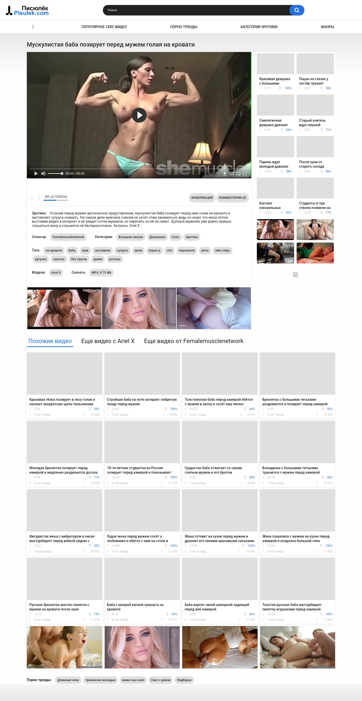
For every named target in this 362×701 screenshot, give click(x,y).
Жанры (327, 27)
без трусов (79, 259)
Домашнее (157, 237)
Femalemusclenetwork (68, 237)
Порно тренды (183, 27)
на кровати (54, 250)
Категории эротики (259, 27)
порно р (154, 250)
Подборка (184, 680)
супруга (122, 250)
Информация (202, 198)
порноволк (187, 250)
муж (85, 250)
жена (138, 250)
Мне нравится (32, 198)
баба (72, 250)
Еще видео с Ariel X (108, 341)
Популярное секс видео (104, 27)
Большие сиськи (131, 237)
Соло (175, 237)
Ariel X (56, 272)
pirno (205, 250)
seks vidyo (222, 250)
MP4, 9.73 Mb (101, 272)
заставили (102, 250)
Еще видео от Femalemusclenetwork (194, 341)
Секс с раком (160, 680)
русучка (40, 259)
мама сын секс (133, 680)
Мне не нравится (38, 198)
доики (97, 259)
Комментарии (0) (232, 198)
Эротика (33, 27)
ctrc (169, 250)
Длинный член (68, 680)
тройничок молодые (101, 680)
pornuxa (115, 259)
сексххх (59, 259)
